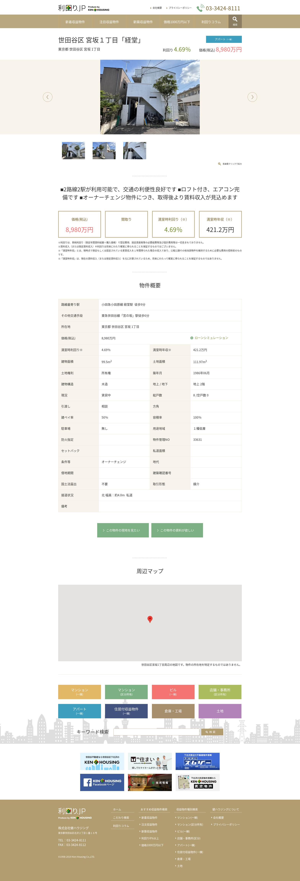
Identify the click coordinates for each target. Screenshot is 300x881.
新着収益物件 (75, 21)
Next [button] (252, 97)
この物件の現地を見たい (123, 530)
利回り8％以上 (150, 838)
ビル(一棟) (183, 831)
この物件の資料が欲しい (177, 530)
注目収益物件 (109, 21)
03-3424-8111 (76, 840)
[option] (150, 97)
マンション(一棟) (187, 817)
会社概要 (157, 8)
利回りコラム (211, 21)
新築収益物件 (143, 21)
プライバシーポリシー (180, 8)
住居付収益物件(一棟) (190, 852)
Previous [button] (47, 97)
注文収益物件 (149, 824)
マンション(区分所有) (190, 824)
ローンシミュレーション (211, 338)
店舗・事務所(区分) (189, 838)
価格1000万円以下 (177, 21)
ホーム (117, 809)
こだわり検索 (121, 817)
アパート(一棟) (186, 845)
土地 (180, 866)
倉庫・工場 (184, 859)
